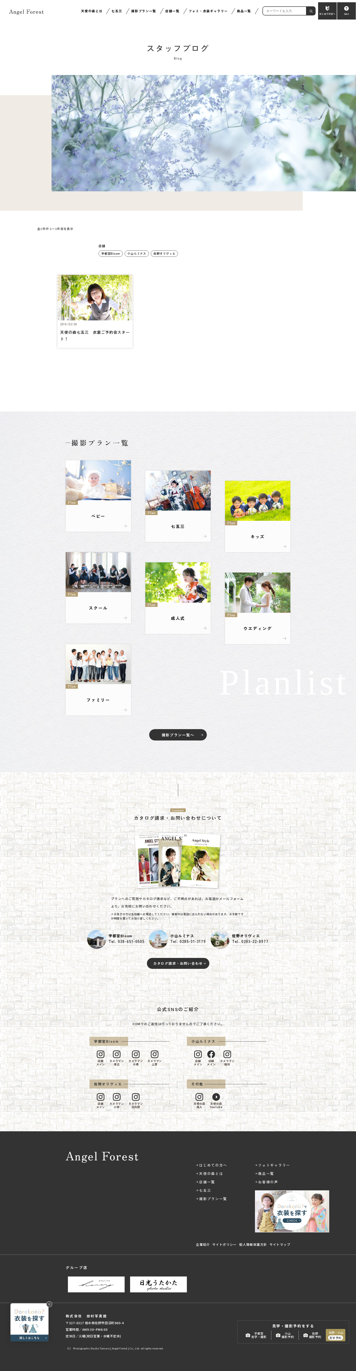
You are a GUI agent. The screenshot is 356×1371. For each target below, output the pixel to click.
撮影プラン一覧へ (178, 735)
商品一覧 (244, 11)
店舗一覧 (172, 11)
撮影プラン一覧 (143, 11)
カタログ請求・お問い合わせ (178, 963)
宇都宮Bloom (110, 253)
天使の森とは (91, 11)
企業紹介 (203, 1244)
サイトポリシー (224, 1244)
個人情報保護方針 (253, 1244)
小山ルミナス (136, 253)
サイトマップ (279, 1244)
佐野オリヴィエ (164, 253)
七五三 (116, 11)
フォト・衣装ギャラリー (208, 11)
